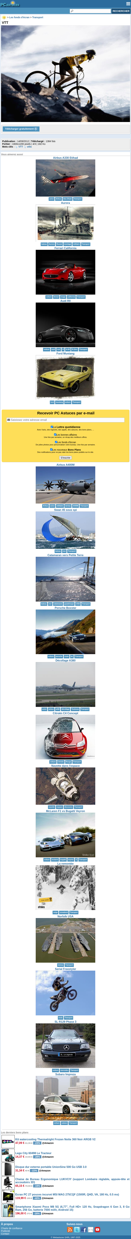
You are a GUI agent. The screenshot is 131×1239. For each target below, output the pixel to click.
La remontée (65, 863)
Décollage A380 (65, 660)
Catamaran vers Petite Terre (65, 555)
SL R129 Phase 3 (65, 1021)
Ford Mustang (65, 353)
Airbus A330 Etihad (65, 157)
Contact (5, 1233)
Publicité (5, 1231)
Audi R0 (65, 300)
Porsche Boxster (65, 607)
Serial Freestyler (65, 969)
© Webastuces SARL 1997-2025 (65, 1237)
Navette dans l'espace (65, 765)
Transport (78, 199)
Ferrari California (66, 248)
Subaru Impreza (65, 1074)
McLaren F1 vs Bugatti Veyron (65, 811)
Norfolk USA (65, 916)
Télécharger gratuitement (21, 129)
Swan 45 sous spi (65, 509)
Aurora (65, 202)
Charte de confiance (11, 1228)
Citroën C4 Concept (65, 713)
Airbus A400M (65, 464)
